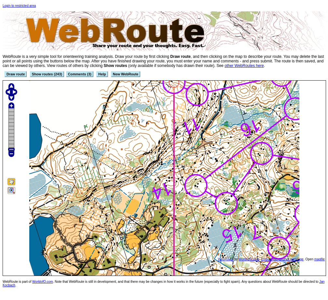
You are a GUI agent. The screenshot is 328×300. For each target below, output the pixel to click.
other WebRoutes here (244, 65)
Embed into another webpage (282, 259)
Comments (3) (79, 74)
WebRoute (225, 259)
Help (102, 74)
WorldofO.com (249, 259)
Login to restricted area (19, 5)
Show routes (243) (47, 74)
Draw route (16, 74)
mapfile (319, 259)
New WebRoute (125, 74)
